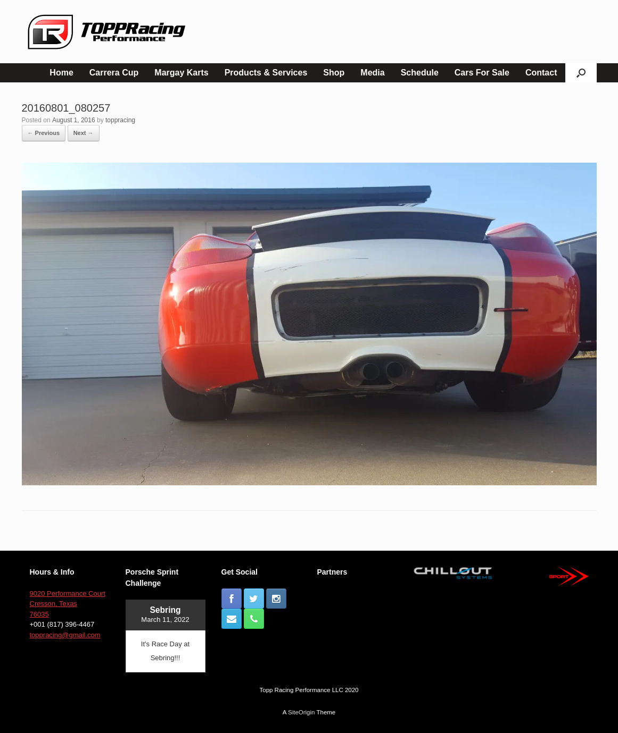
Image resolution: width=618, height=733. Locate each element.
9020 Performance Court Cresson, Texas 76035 (67, 603)
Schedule (420, 72)
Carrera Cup (113, 72)
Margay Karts (181, 72)
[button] (581, 72)
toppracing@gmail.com (65, 635)
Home (61, 72)
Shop (333, 72)
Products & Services (266, 72)
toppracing (120, 120)
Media (372, 72)
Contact (541, 72)
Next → (83, 133)
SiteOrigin (301, 712)
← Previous (44, 133)
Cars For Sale (482, 72)
